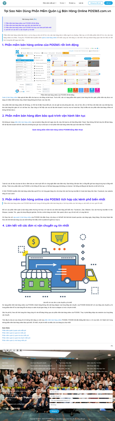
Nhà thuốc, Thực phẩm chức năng (97, 371)
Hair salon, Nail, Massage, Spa (96, 368)
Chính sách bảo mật (8, 368)
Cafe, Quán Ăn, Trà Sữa (94, 363)
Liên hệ (81, 3)
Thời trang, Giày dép (65, 363)
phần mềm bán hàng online (23, 122)
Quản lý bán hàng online (9, 97)
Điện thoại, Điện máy (93, 365)
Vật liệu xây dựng (64, 374)
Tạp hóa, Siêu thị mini (65, 365)
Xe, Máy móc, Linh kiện (93, 374)
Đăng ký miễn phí (95, 3)
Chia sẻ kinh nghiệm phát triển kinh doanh (43, 368)
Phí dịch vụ (72, 3)
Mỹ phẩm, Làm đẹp (64, 368)
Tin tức (62, 3)
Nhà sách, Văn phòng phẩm (67, 380)
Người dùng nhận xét (8, 365)
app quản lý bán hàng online (22, 217)
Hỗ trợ (108, 3)
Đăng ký (54, 411)
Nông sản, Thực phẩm (65, 371)
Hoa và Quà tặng (92, 380)
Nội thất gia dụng (64, 377)
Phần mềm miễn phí (49, 3)
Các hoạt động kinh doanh (38, 363)
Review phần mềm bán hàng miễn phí (41, 365)
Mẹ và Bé (90, 377)
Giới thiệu (5, 363)
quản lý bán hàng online (49, 37)
